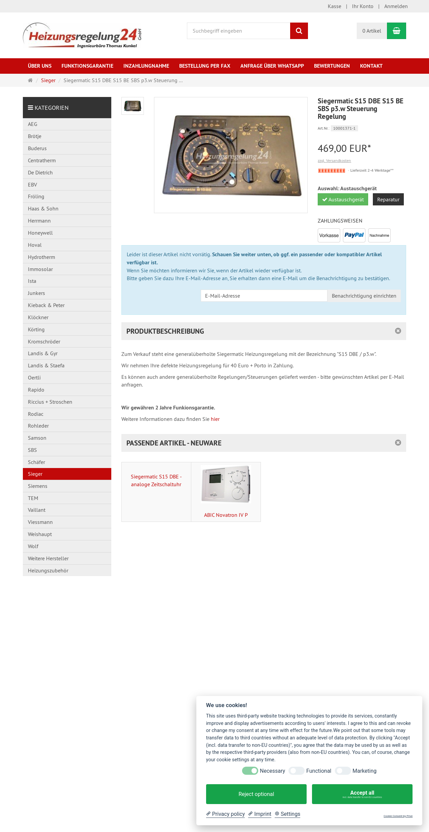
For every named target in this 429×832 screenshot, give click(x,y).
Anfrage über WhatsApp (272, 65)
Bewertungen (332, 65)
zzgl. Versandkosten (334, 160)
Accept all (362, 794)
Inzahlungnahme (146, 65)
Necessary (272, 771)
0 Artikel (371, 30)
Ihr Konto (363, 6)
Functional (318, 771)
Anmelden (396, 6)
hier (215, 418)
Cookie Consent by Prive (398, 816)
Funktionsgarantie (87, 65)
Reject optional (256, 794)
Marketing (365, 771)
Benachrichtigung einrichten (364, 295)
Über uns (39, 65)
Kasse (334, 6)
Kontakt (371, 65)
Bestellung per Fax (204, 65)
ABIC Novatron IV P (226, 491)
